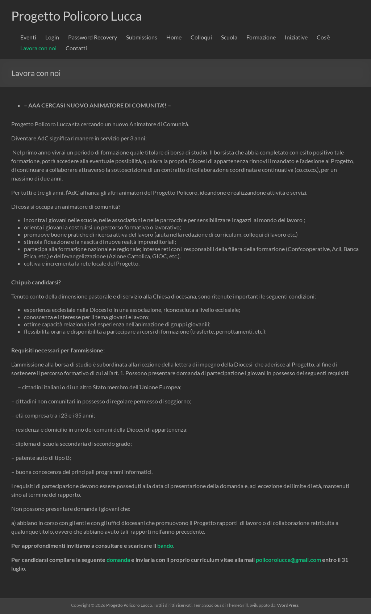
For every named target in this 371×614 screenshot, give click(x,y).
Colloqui (201, 37)
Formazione (261, 37)
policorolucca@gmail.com (288, 559)
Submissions (141, 37)
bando (165, 545)
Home (174, 37)
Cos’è (323, 37)
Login (52, 37)
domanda (118, 559)
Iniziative (296, 37)
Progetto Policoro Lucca (79, 16)
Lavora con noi (38, 48)
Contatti (76, 48)
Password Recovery (92, 37)
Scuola (229, 37)
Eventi (28, 37)
